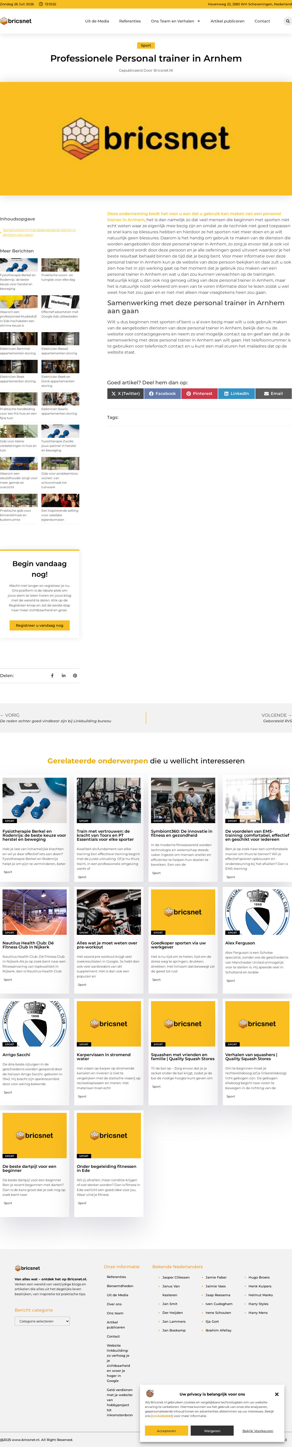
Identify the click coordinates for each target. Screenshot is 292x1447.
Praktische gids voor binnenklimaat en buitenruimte (15, 515)
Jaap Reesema (218, 1295)
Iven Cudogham (219, 1304)
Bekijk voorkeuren (257, 1431)
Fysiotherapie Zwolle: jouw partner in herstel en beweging (58, 445)
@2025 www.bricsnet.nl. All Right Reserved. (36, 1440)
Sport (146, 45)
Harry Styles (259, 1304)
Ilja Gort (212, 1321)
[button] (276, 1394)
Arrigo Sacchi (16, 1054)
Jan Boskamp (174, 1330)
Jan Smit (169, 1304)
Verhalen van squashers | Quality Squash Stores (251, 1056)
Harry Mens (258, 1313)
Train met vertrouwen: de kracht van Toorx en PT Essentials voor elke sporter (105, 835)
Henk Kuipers (260, 1286)
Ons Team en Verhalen (176, 21)
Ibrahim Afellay (218, 1330)
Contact (262, 21)
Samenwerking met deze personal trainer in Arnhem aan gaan (39, 232)
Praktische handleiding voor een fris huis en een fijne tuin (18, 413)
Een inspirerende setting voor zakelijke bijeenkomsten (59, 515)
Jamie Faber (216, 1277)
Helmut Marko (261, 1295)
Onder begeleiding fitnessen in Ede (106, 1168)
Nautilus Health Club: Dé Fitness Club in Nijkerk (28, 945)
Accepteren (166, 1431)
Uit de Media (97, 21)
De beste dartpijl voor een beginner (29, 1168)
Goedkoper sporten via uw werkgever (178, 945)
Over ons (114, 1304)
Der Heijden (172, 1313)
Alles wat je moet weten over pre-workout (107, 945)
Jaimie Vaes (216, 1286)
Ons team (115, 1313)
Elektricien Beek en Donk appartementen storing (58, 381)
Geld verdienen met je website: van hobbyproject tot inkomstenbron (120, 1402)
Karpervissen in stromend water (104, 1056)
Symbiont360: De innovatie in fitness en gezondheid (181, 833)
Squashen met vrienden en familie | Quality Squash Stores (182, 1056)
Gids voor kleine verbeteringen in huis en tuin (18, 445)
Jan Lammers (174, 1321)
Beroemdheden (120, 1286)
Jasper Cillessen (176, 1277)
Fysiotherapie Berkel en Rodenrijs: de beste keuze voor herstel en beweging (34, 835)
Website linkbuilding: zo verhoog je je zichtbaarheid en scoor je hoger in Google (118, 1363)
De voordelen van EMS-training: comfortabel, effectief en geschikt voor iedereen (257, 835)
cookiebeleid (162, 1416)
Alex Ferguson (240, 943)
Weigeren (212, 1431)
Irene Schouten (218, 1313)
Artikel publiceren (228, 21)
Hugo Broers (259, 1277)
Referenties (130, 21)
